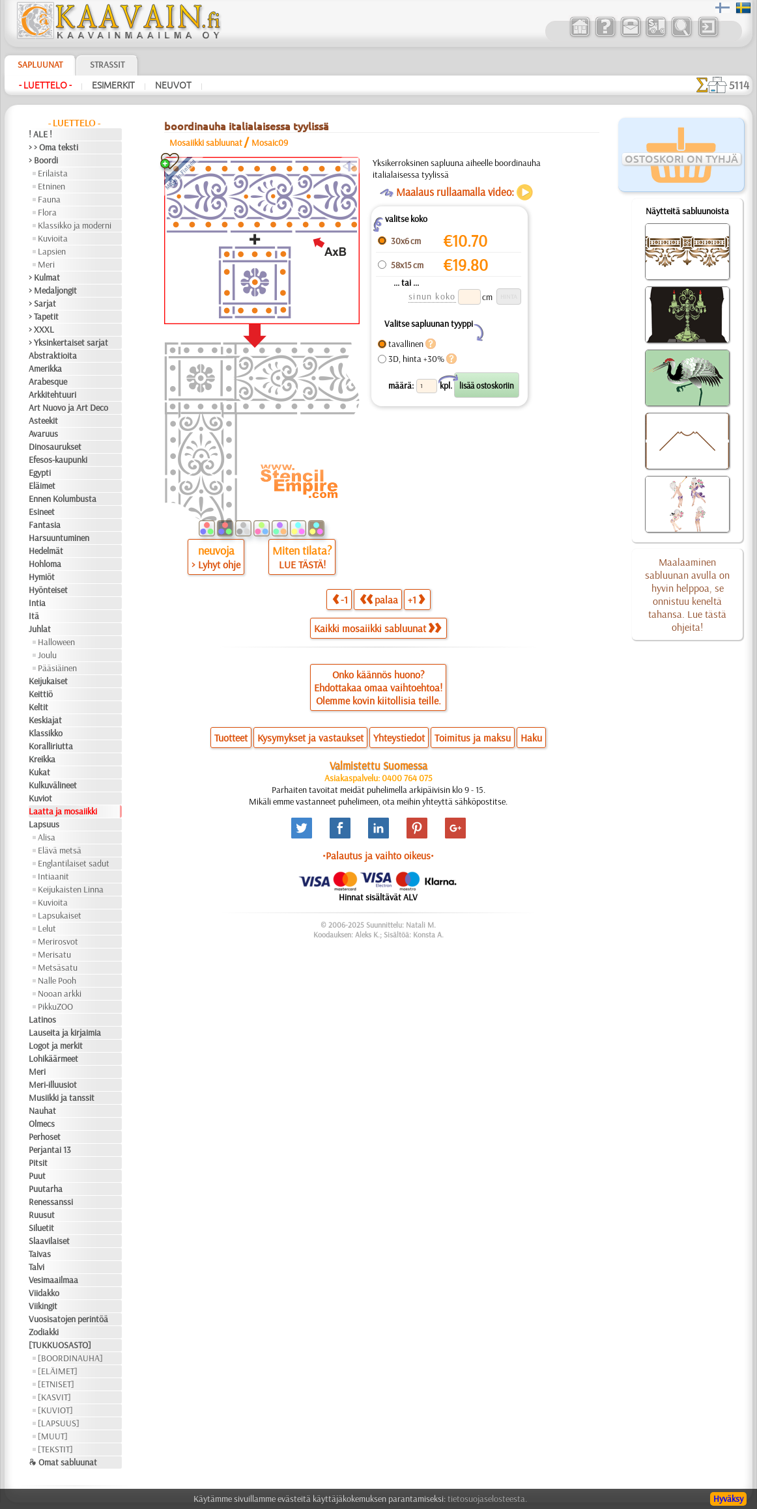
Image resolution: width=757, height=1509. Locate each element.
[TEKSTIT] (55, 1449)
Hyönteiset (48, 590)
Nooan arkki (59, 993)
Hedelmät (46, 551)
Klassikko (46, 733)
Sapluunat (40, 64)
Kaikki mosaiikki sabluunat (377, 628)
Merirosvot (58, 941)
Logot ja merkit (56, 1045)
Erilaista (53, 173)
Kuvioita (53, 238)
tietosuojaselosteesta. (487, 1498)
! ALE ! (40, 134)
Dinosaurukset (55, 446)
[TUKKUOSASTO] (60, 1345)
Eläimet (42, 485)
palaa (379, 599)
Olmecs (42, 1123)
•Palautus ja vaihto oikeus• (378, 855)
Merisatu (54, 954)
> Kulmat (44, 277)
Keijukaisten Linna (71, 889)
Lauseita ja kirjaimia (65, 1032)
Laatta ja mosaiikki (63, 811)
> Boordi (43, 160)
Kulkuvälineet (53, 785)
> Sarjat (42, 303)
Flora (47, 212)
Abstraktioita (53, 355)
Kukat (39, 772)
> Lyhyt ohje (216, 564)
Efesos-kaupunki (58, 459)
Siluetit (41, 1228)
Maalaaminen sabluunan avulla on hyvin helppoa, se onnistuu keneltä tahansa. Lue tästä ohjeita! (687, 594)
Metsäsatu (58, 967)
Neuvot (173, 85)
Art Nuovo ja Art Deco (68, 407)
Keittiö (41, 694)
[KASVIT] (54, 1397)
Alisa (46, 837)
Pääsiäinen (57, 668)
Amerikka (45, 368)
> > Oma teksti (53, 147)
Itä (34, 616)
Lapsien (52, 251)
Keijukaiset (48, 681)
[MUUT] (53, 1436)
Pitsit (38, 1163)
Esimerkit (113, 85)
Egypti (40, 472)
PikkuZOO (55, 1006)
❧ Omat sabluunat (63, 1462)
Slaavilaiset (49, 1241)
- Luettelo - (45, 85)
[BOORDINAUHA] (70, 1358)
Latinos (42, 1019)
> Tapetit (44, 316)
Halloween (56, 642)
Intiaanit (53, 876)
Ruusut (42, 1215)
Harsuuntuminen (59, 538)
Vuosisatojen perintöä (68, 1319)
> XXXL (41, 329)
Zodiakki (44, 1332)
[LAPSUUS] (58, 1423)
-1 (340, 599)
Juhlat (40, 629)
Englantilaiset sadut (73, 863)
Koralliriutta (51, 746)
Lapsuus (44, 824)
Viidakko (44, 1293)
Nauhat (42, 1110)
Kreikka (42, 759)
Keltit (38, 707)
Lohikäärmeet (53, 1058)
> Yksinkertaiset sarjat (68, 342)
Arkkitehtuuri (52, 394)
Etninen (51, 186)
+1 (416, 599)
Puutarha (46, 1189)
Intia (37, 603)
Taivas (40, 1254)
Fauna (49, 199)
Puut (37, 1176)
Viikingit (43, 1306)
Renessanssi (51, 1202)
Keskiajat (45, 720)
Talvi (36, 1267)
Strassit (107, 64)
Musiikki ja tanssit (61, 1097)
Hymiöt (42, 577)
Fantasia (45, 525)
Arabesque (48, 381)
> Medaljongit (53, 290)
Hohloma (45, 564)
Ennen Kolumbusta (62, 499)
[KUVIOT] (55, 1410)
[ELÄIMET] (58, 1371)
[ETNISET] (56, 1384)
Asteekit (43, 420)
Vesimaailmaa (53, 1280)
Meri (46, 264)
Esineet (42, 512)
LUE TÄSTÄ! (302, 564)
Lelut (47, 928)
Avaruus (43, 433)
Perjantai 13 (50, 1150)
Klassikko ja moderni (74, 225)
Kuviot (40, 798)
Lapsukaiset (59, 915)
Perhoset (45, 1136)
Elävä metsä (59, 850)
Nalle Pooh (57, 980)
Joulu (47, 655)
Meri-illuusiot (53, 1084)
